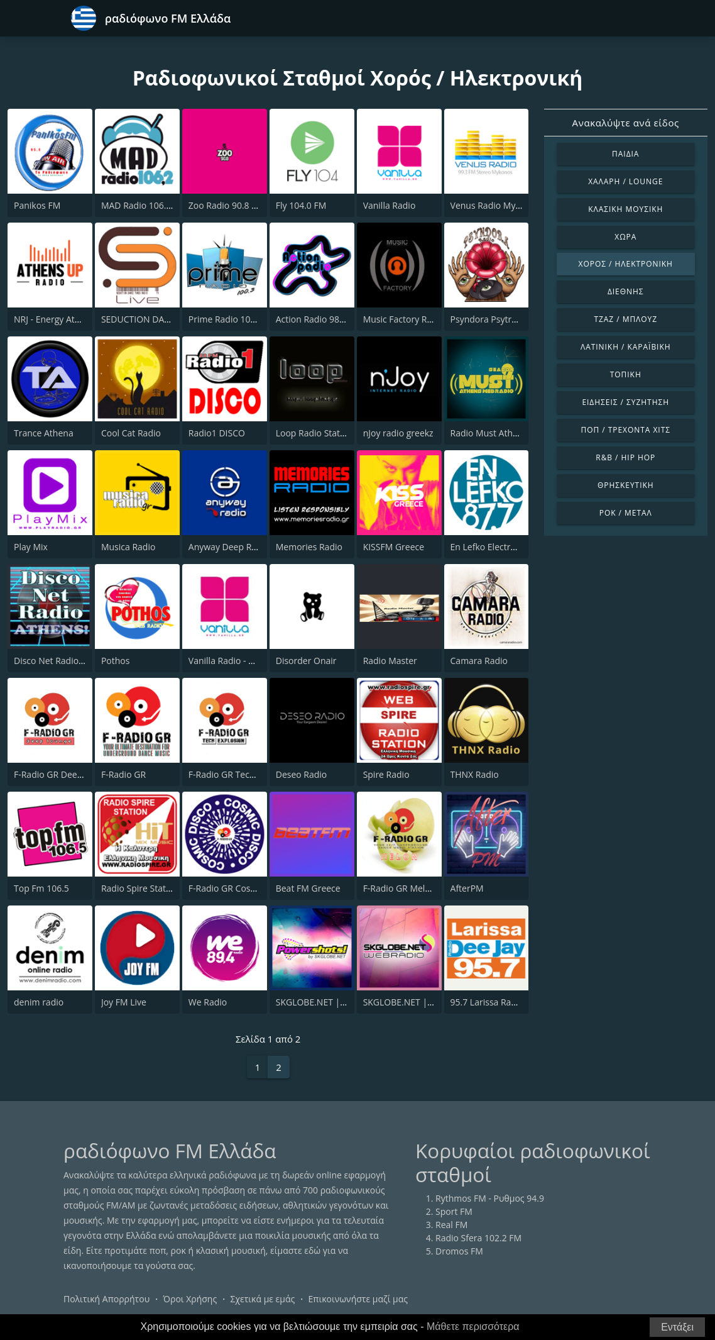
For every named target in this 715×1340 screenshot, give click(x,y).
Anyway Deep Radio (229, 547)
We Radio (207, 1002)
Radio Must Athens (489, 433)
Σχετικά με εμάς (262, 1299)
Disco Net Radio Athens (61, 661)
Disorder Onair (306, 661)
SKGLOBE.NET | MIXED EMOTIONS (433, 1002)
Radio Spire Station (140, 888)
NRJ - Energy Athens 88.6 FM (71, 319)
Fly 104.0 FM (301, 205)
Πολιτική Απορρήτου (106, 1299)
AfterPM (467, 888)
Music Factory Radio (404, 319)
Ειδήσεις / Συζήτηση (625, 402)
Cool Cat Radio (131, 433)
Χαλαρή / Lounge (625, 181)
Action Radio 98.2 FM (318, 319)
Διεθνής (626, 291)
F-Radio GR (123, 774)
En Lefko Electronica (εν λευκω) (513, 547)
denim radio (38, 1002)
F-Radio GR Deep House (62, 774)
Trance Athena (44, 433)
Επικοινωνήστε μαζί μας (358, 1299)
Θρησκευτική (626, 485)
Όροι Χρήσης (190, 1299)
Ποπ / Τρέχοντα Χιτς (625, 429)
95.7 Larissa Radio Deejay (502, 1002)
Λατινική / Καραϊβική (626, 346)
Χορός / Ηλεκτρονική (626, 263)
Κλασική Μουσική (625, 209)
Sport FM (453, 1211)
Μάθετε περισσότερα (473, 1326)
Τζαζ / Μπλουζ (625, 319)
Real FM (451, 1225)
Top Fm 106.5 (41, 888)
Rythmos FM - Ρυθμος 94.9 (489, 1198)
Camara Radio (479, 661)
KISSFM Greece (393, 547)
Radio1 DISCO (216, 433)
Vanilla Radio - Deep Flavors (245, 661)
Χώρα (625, 236)
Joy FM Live (123, 1002)
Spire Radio (386, 774)
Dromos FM (459, 1251)
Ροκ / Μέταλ (625, 512)
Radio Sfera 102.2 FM (478, 1238)
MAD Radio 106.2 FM (143, 205)
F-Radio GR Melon (399, 888)
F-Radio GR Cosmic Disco (239, 888)
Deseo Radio (301, 774)
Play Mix (31, 547)
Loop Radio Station (314, 433)
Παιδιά (625, 153)
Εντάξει (677, 1327)
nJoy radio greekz (398, 433)
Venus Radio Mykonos (495, 205)
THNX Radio (474, 774)
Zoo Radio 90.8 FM (226, 205)
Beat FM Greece (308, 888)
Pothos (115, 661)
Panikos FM (37, 205)
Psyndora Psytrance (491, 319)
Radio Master (390, 661)
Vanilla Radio (389, 205)
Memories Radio (309, 547)
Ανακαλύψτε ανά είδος (625, 122)
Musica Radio (128, 547)
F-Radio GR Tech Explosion (242, 774)
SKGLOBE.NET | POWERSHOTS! (339, 1002)
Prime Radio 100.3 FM (233, 319)
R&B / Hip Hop (625, 457)
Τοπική (625, 374)
